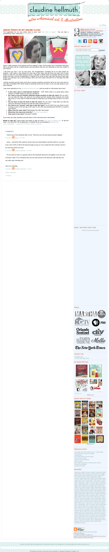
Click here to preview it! (40, 112)
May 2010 (98, 496)
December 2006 (100, 478)
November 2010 (89, 500)
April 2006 (86, 475)
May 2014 (98, 518)
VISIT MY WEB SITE (82, 358)
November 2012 (89, 510)
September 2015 (79, 522)
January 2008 (94, 484)
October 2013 (94, 515)
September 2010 (100, 498)
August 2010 (90, 498)
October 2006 (78, 478)
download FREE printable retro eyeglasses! (90, 87)
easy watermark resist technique (84, 453)
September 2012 (100, 509)
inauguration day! (79, 466)
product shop (42, 544)
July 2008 (82, 487)
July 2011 (96, 503)
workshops (11, 124)
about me (76, 544)
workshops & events (53, 544)
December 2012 (100, 510)
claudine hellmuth (20, 150)
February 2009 (88, 490)
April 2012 (90, 507)
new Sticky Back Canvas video (84, 456)
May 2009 (82, 492)
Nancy (17, 138)
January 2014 (94, 516)
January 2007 (78, 480)
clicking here (54, 122)
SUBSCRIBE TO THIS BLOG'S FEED (85, 532)
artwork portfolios (25, 544)
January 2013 (78, 512)
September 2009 (84, 493)
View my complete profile (88, 37)
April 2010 (90, 496)
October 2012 (78, 510)
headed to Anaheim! (80, 464)
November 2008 (89, 489)
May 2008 (98, 486)
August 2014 (90, 519)
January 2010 (94, 495)
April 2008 (90, 486)
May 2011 (82, 503)
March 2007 (98, 480)
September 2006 (95, 477)
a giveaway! (78, 455)
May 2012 (98, 507)
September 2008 (100, 487)
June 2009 (89, 492)
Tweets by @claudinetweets (90, 230)
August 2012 (90, 509)
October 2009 (94, 493)
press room (64, 544)
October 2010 (78, 500)
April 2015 (97, 521)
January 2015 (78, 521)
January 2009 (78, 490)
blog (70, 544)
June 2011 (89, 503)
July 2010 (82, 498)
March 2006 (78, 475)
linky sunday (78, 461)
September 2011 (84, 504)
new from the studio (80, 458)
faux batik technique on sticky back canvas (87, 462)
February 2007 (88, 480)
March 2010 (82, 496)
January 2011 (78, 501)
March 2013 (98, 512)
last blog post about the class (30, 88)
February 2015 (88, 521)
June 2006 (101, 475)
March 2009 (98, 490)
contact (82, 544)
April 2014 (90, 518)
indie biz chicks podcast (81, 459)
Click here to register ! (49, 32)
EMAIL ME (79, 357)
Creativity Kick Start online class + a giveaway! (88, 452)
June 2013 (89, 513)
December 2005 (79, 474)
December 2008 (100, 489)
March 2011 (98, 501)
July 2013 (96, 513)
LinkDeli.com (78, 393)
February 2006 (99, 474)
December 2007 (84, 484)
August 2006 (85, 477)
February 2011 (88, 501)
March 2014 (82, 518)
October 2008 (78, 489)
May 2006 (93, 475)
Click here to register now (52, 120)
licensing (34, 544)
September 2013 (84, 515)
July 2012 (82, 509)
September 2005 (79, 472)
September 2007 (84, 483)
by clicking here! (28, 33)
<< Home (8, 175)
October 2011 (94, 504)
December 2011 (84, 506)
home (87, 544)
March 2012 (82, 507)
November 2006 (89, 478)
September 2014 (100, 519)
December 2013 (84, 516)
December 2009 (84, 495)
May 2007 (82, 481)
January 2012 (94, 506)
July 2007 (96, 481)
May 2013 (82, 513)
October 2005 (90, 472)
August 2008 (90, 487)
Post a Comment (10, 172)
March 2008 (82, 486)
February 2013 (88, 512)
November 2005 (100, 472)
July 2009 (96, 492)
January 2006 (90, 474)
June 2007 (89, 481)
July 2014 (82, 519)
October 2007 (94, 483)
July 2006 (77, 477)
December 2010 (100, 500)
